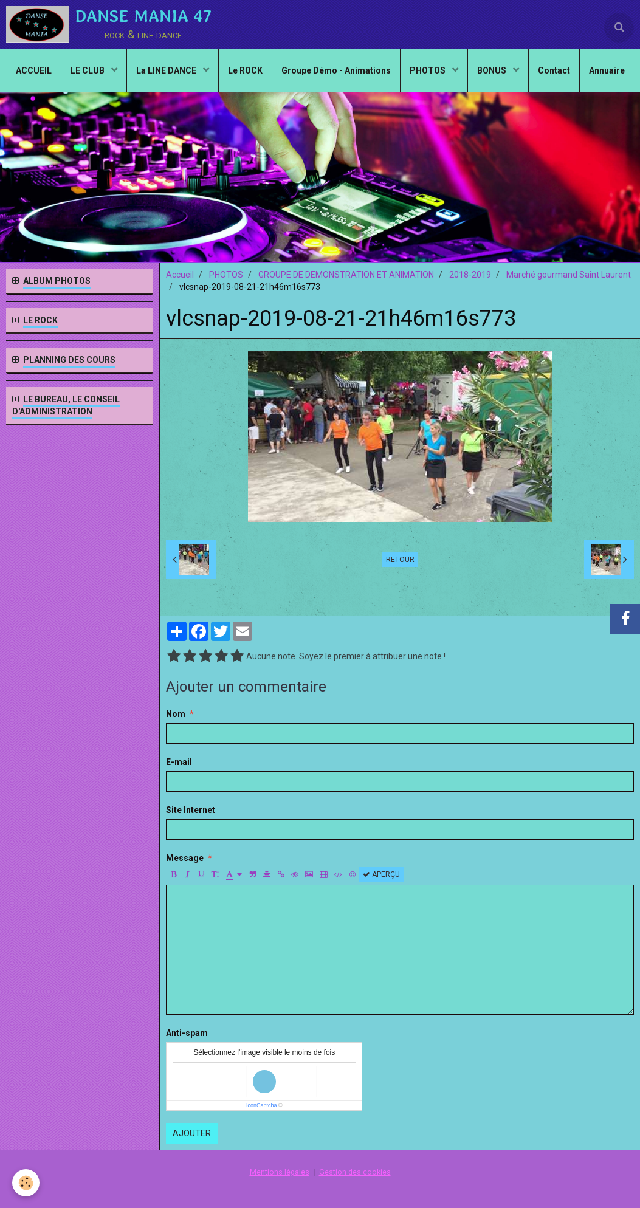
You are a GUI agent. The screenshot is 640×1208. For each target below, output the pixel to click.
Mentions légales (279, 1171)
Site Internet (190, 810)
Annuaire (607, 70)
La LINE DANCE (167, 70)
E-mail (179, 762)
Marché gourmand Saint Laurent (568, 275)
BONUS (492, 70)
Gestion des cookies (355, 1171)
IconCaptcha (261, 1105)
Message (185, 858)
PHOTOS (428, 70)
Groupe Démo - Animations (336, 70)
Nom (175, 714)
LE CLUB (88, 70)
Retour (400, 559)
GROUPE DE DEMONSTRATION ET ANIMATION (346, 275)
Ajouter (192, 1133)
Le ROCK (245, 70)
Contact (554, 70)
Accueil (180, 275)
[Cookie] (26, 1182)
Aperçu (381, 874)
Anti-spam (187, 1033)
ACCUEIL (34, 70)
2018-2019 (470, 275)
